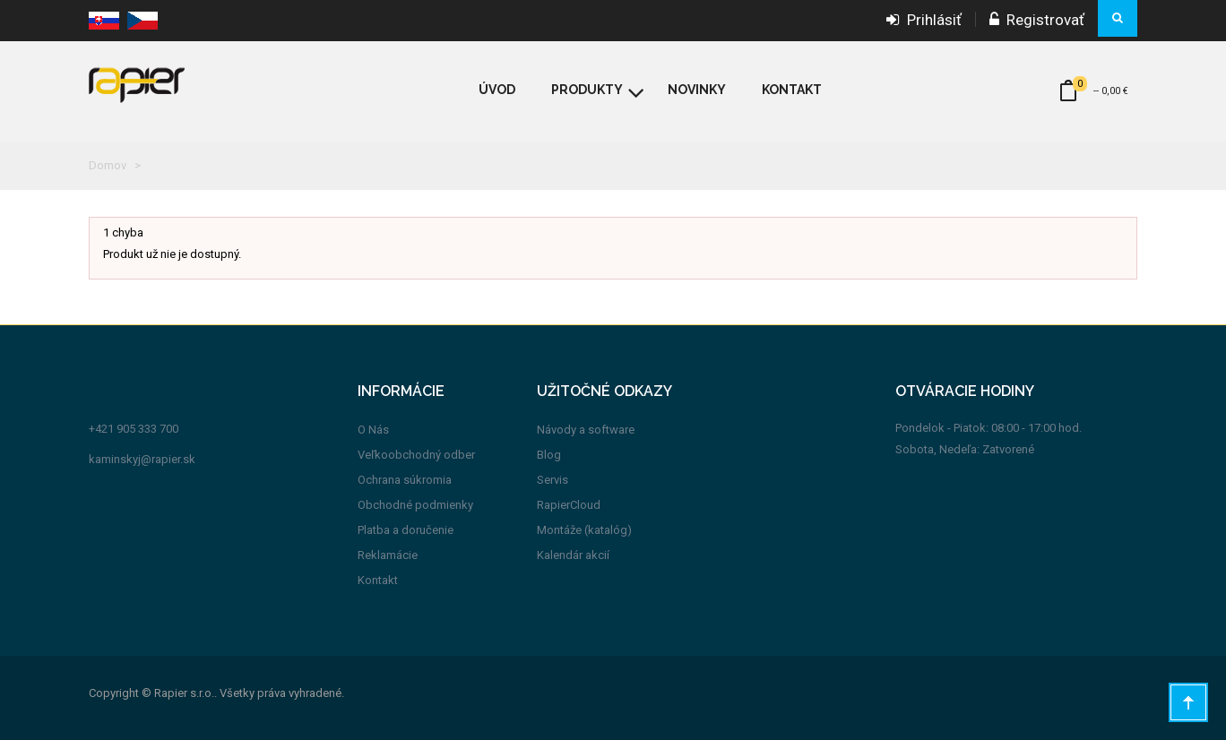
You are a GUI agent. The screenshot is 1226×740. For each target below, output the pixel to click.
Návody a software (586, 429)
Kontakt (378, 580)
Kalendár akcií (573, 555)
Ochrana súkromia (405, 479)
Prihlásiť (924, 20)
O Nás (373, 429)
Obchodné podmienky (415, 505)
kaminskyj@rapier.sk (142, 459)
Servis (552, 479)
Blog (549, 454)
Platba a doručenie (405, 530)
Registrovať (1036, 20)
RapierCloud (568, 505)
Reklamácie (388, 555)
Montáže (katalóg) (584, 530)
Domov (107, 165)
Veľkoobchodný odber (416, 454)
